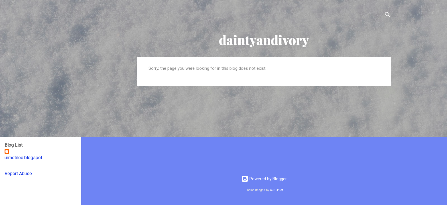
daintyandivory (264, 39)
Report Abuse (18, 173)
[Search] (387, 15)
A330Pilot (276, 190)
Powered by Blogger (264, 178)
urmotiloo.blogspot (23, 157)
